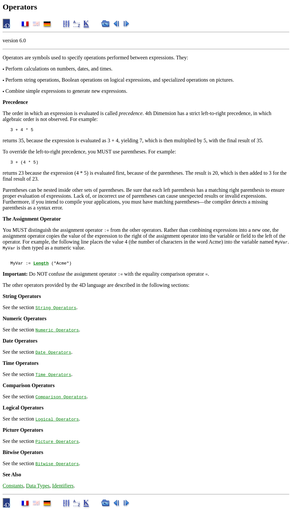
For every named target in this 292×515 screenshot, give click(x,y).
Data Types (37, 489)
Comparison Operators (61, 401)
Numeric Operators (57, 334)
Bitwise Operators (57, 467)
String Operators (55, 311)
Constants (13, 489)
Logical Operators (57, 423)
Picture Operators (57, 445)
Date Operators (53, 356)
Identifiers (63, 489)
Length (41, 267)
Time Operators (53, 378)
